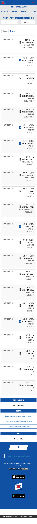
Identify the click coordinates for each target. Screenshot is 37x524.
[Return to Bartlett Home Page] (3, 2)
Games (5, 31)
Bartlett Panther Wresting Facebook (19, 456)
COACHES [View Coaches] (24, 11)
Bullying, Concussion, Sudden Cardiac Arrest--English (19, 421)
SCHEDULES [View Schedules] (4, 11)
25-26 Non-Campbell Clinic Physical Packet (18, 426)
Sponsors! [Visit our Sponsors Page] (25, 469)
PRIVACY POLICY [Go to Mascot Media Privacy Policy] (7, 516)
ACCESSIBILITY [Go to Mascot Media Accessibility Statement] (15, 516)
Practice (12, 31)
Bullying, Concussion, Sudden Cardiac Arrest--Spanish (18, 416)
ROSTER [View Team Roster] (14, 11)
